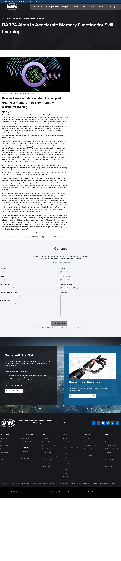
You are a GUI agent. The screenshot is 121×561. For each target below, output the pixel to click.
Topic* (62, 269)
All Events (65, 473)
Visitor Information (110, 466)
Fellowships (87, 452)
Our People (108, 452)
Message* (63, 293)
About (109, 7)
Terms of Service (77, 328)
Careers (100, 7)
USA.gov (105, 492)
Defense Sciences (47, 449)
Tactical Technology (48, 463)
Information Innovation (48, 452)
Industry (2, 459)
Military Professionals (90, 445)
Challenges (24, 455)
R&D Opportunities (52, 7)
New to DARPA (4, 445)
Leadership (108, 456)
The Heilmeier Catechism (112, 449)
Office (65, 277)
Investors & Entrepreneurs (7, 456)
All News (65, 438)
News (83, 7)
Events (91, 7)
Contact (113, 483)
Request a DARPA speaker (60, 263)
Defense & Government (7, 452)
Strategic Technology (48, 459)
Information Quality (53, 492)
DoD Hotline (15, 492)
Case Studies (67, 460)
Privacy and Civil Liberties (89, 492)
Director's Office (47, 438)
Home (3, 18)
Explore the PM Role (89, 442)
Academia (3, 449)
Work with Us (37, 7)
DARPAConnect (4, 438)
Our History (108, 442)
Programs (65, 7)
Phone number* (5, 285)
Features (65, 453)
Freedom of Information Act (33, 492)
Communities (4, 442)
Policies (5, 483)
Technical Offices (47, 442)
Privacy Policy (66, 328)
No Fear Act (53, 483)
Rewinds (65, 477)
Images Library (67, 457)
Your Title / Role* (5, 301)
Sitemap (72, 483)
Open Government (70, 492)
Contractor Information (90, 449)
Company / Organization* (8, 293)
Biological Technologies (49, 445)
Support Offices (46, 466)
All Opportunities (25, 438)
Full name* (3, 269)
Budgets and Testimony (111, 463)
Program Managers (110, 459)
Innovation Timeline (110, 445)
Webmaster (63, 483)
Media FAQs (66, 464)
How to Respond (26, 442)
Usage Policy (25, 483)
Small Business (4, 463)
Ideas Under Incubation (27, 462)
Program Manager (69, 285)
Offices (75, 7)
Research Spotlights (26, 458)
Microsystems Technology (49, 456)
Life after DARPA (88, 456)
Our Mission (108, 438)
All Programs (24, 451)
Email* (2, 277)
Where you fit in (88, 438)
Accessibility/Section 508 (39, 483)
